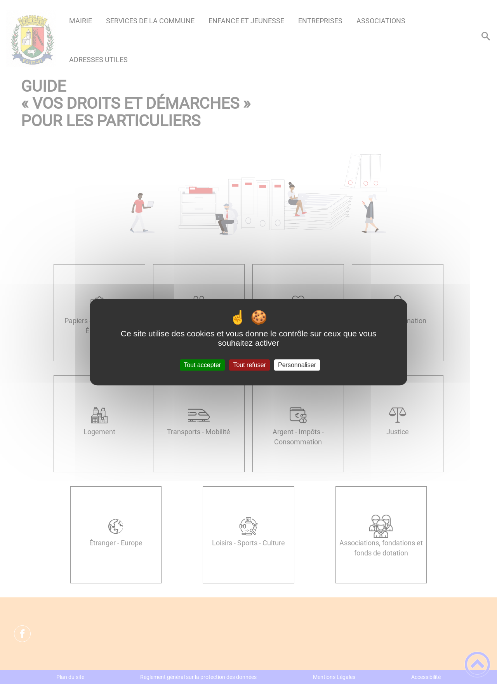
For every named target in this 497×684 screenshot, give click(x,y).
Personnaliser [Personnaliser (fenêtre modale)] (297, 365)
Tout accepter (202, 365)
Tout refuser (249, 365)
